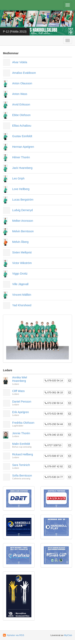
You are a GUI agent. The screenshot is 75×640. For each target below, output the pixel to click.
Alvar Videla (19, 62)
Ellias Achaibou (21, 125)
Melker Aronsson (22, 220)
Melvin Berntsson (23, 231)
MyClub (68, 635)
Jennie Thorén (21, 433)
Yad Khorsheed (21, 305)
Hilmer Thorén (21, 157)
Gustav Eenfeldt (22, 136)
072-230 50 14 (54, 403)
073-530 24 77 (54, 477)
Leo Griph (18, 178)
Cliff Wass (18, 391)
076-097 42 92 (54, 466)
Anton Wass (19, 94)
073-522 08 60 (54, 413)
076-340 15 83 (54, 434)
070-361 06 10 (54, 392)
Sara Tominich (21, 465)
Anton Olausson (22, 83)
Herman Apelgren (23, 146)
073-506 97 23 (54, 456)
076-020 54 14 (54, 380)
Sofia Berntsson (22, 475)
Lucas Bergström (22, 199)
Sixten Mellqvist (22, 252)
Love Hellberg (20, 189)
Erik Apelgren (20, 412)
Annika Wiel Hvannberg (19, 379)
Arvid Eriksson (21, 104)
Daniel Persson (21, 401)
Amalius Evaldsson (24, 72)
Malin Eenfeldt (21, 443)
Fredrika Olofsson (23, 422)
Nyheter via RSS (15, 635)
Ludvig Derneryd (22, 210)
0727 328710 (53, 445)
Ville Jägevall (20, 284)
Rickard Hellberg (22, 454)
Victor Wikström (22, 263)
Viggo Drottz (20, 273)
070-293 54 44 (54, 424)
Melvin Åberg (20, 241)
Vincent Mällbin (21, 294)
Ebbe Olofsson (21, 115)
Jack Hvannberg (22, 167)
